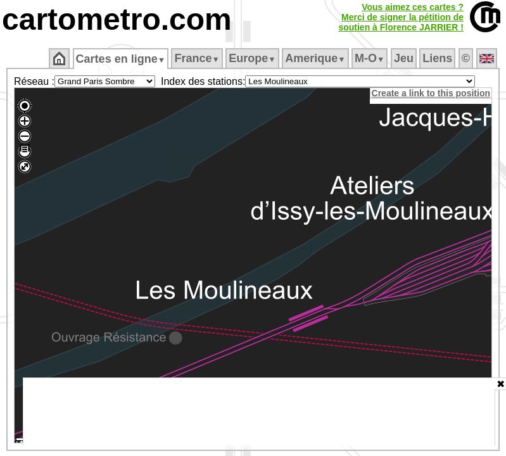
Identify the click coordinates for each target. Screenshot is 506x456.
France (197, 58)
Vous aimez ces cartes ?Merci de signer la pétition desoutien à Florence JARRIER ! (401, 17)
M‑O (371, 58)
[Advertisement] (259, 411)
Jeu (404, 58)
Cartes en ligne (121, 59)
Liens (438, 58)
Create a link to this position (431, 93)
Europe (253, 58)
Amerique (316, 58)
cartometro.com (117, 19)
